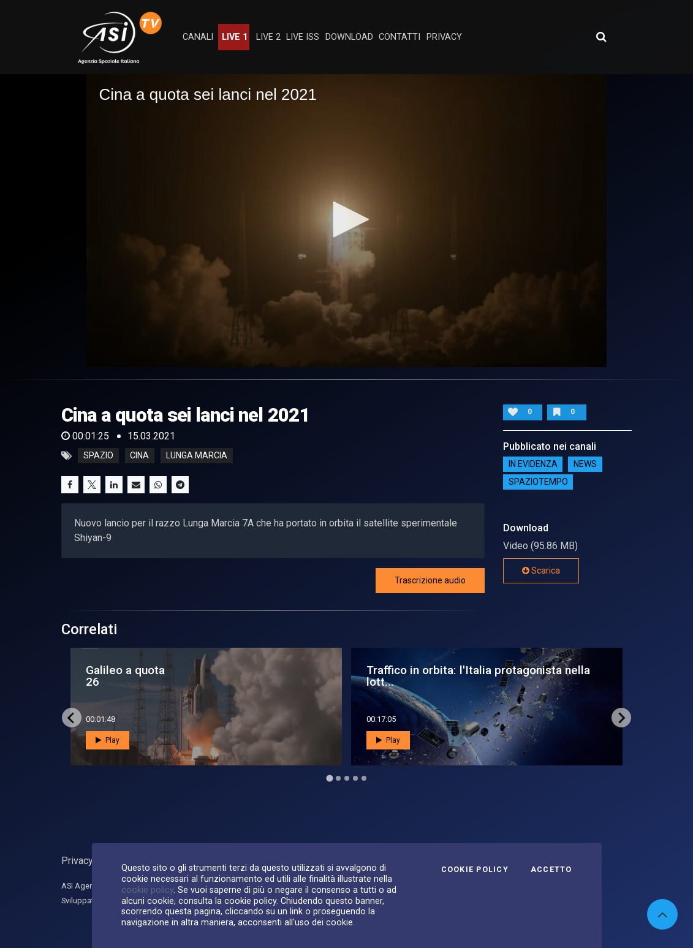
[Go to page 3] (346, 778)
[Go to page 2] (338, 778)
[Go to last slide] (71, 717)
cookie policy (147, 890)
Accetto (551, 869)
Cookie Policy (475, 869)
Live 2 (268, 37)
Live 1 (235, 37)
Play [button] (107, 740)
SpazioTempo (538, 482)
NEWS (585, 464)
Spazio (98, 456)
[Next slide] (621, 717)
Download (349, 37)
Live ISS (302, 37)
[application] (346, 220)
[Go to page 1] (329, 778)
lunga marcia (196, 456)
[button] (347, 219)
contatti (399, 37)
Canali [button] (198, 37)
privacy (444, 37)
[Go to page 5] (364, 778)
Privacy (77, 860)
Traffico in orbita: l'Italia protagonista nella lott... (478, 676)
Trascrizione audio (430, 580)
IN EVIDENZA (533, 464)
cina (139, 456)
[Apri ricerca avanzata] (601, 37)
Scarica (541, 570)
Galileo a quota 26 (125, 676)
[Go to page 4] (355, 778)
